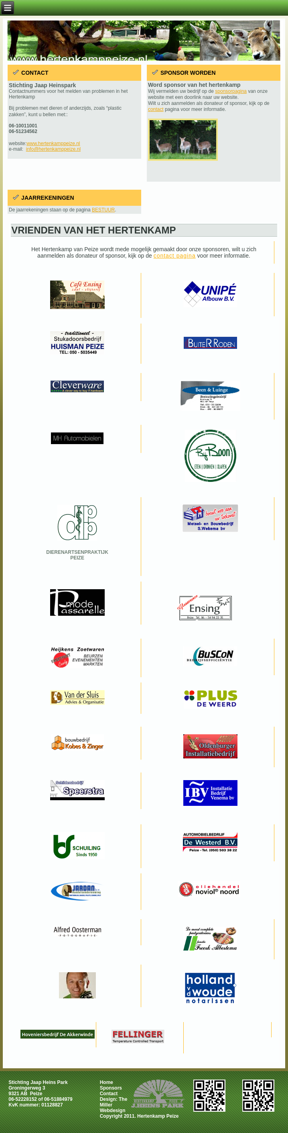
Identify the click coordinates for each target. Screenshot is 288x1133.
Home (106, 1082)
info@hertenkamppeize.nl (53, 149)
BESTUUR (103, 210)
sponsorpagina (231, 91)
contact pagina (175, 255)
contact (156, 109)
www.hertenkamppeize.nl (53, 143)
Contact (109, 1093)
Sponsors (111, 1088)
